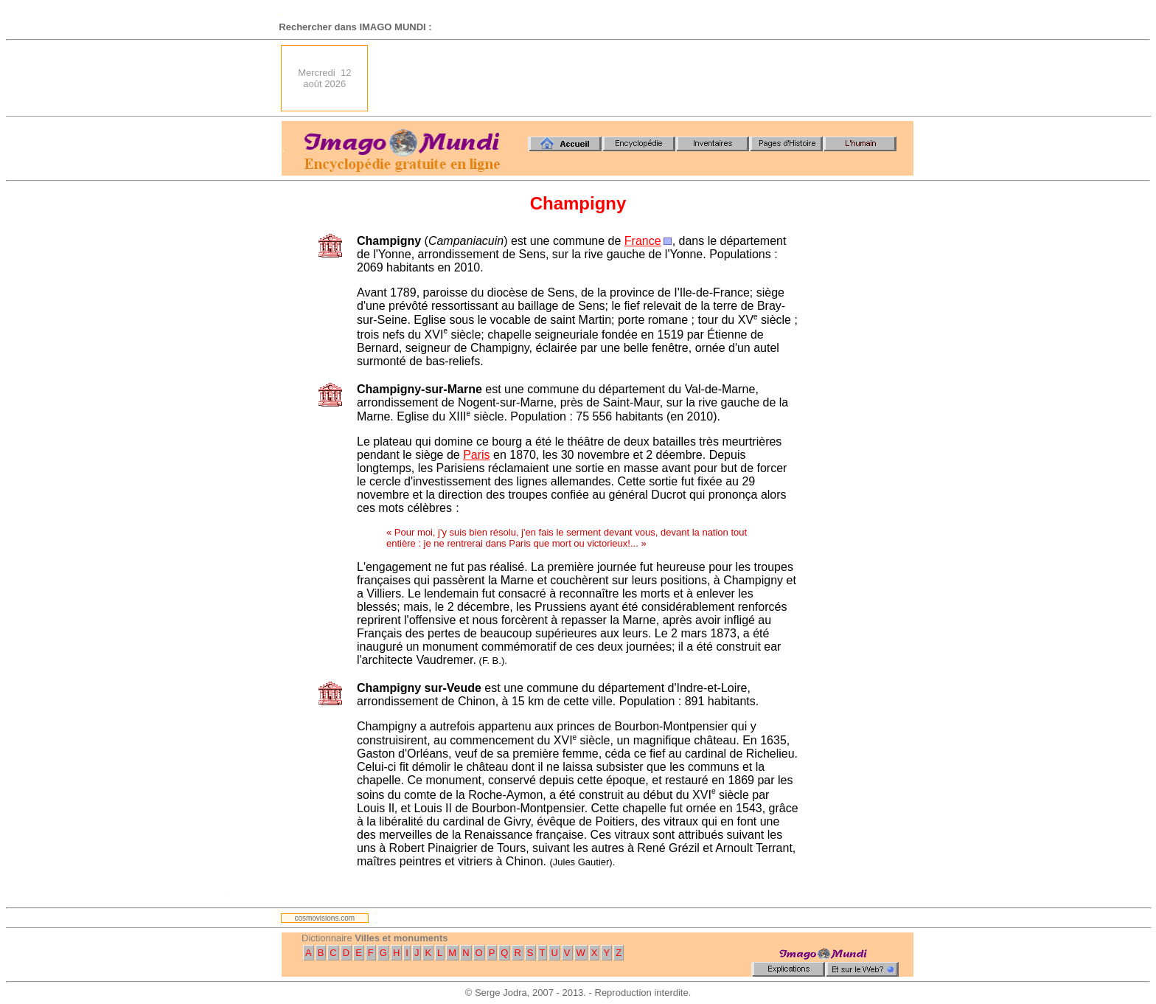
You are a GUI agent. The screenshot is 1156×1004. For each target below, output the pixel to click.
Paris (476, 455)
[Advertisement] (645, 78)
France (642, 241)
